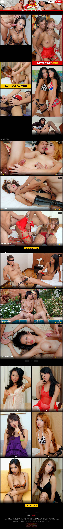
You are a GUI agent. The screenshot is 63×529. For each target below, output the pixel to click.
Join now (58, 2)
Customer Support (11, 518)
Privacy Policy (45, 518)
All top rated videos (31, 248)
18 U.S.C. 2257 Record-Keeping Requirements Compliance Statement (30, 518)
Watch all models (31, 505)
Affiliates (16, 518)
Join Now (34, 515)
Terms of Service (52, 518)
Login (51, 2)
